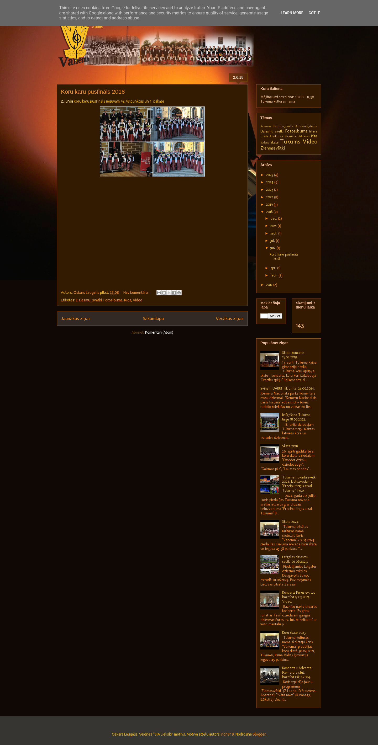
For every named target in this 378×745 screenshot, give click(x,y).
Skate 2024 (290, 521)
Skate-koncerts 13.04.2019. (293, 354)
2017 (269, 285)
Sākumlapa (153, 318)
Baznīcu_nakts (283, 126)
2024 (270, 182)
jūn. (273, 248)
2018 (270, 212)
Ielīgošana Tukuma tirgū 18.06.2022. (296, 417)
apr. (273, 268)
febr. (274, 275)
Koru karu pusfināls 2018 (93, 91)
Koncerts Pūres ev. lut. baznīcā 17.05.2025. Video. (299, 597)
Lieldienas (303, 136)
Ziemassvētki (272, 148)
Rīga (127, 300)
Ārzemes (265, 126)
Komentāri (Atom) (159, 332)
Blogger (259, 734)
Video (137, 300)
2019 (270, 204)
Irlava (313, 131)
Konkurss (276, 136)
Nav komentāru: (136, 292)
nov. (274, 226)
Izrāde (264, 136)
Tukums (290, 141)
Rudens (264, 142)
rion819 (227, 734)
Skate (274, 142)
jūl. (273, 240)
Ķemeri (290, 136)
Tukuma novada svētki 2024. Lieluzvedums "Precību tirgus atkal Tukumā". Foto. (299, 484)
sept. (274, 233)
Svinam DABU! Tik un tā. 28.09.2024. (287, 388)
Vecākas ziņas (230, 318)
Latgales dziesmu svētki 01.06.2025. (295, 559)
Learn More (292, 13)
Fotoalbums (113, 300)
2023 (270, 189)
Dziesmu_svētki (89, 300)
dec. (274, 218)
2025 (270, 175)
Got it (314, 13)
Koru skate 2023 (294, 632)
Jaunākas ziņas (76, 318)
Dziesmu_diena (306, 126)
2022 (270, 197)
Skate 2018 (290, 446)
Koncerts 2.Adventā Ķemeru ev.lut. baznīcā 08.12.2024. (296, 672)
